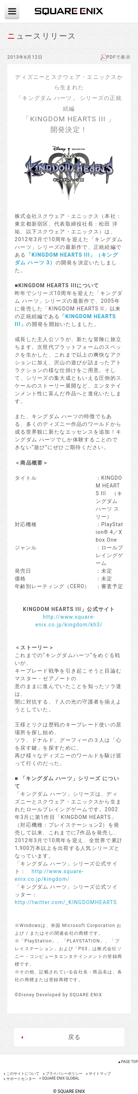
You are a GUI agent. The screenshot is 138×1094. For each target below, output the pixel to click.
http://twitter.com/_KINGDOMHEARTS (66, 902)
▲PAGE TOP (127, 1062)
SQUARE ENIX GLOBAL (60, 1078)
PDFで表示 (115, 57)
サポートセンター (21, 1079)
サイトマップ (100, 1074)
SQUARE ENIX (69, 11)
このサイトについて (22, 1074)
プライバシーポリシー (64, 1074)
